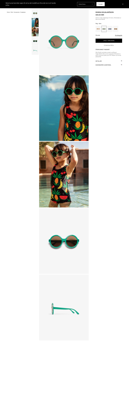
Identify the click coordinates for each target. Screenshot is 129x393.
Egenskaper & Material (109, 65)
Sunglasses (23, 12)
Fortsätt (100, 4)
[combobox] (85, 4)
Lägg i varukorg (108, 40)
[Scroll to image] (35, 13)
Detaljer (109, 61)
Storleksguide (118, 35)
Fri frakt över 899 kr (109, 45)
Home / (8, 12)
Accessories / (17, 12)
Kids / (12, 12)
